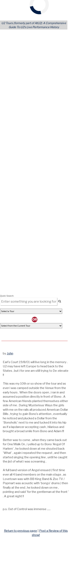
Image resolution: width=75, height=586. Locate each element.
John (10, 353)
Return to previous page (20, 531)
